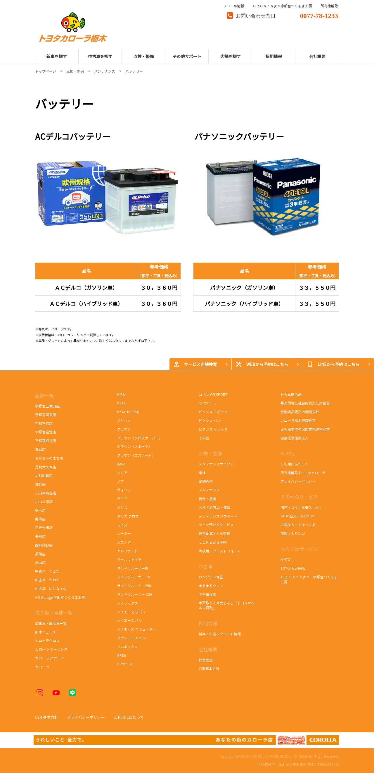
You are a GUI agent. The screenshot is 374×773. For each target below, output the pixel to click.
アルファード (127, 550)
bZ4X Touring (131, 411)
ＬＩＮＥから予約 (213, 542)
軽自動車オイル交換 (214, 533)
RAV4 (121, 463)
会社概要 (208, 649)
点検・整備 (210, 453)
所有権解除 (329, 6)
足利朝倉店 (44, 475)
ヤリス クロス (128, 516)
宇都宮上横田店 (47, 405)
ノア (120, 481)
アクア (122, 498)
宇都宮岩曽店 (45, 431)
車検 (202, 472)
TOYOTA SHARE (292, 568)
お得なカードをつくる (298, 524)
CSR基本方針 (209, 668)
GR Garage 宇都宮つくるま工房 (60, 597)
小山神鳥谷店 (45, 492)
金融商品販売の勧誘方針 (299, 411)
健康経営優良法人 (294, 437)
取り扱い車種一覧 (53, 612)
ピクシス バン (210, 420)
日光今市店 (44, 527)
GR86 (124, 655)
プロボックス (127, 646)
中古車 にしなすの (51, 588)
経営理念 (206, 659)
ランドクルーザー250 (134, 585)
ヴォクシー (125, 489)
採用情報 (208, 623)
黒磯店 (40, 553)
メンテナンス (209, 489)
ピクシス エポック (213, 411)
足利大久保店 (45, 466)
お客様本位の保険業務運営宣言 (305, 429)
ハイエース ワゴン (131, 611)
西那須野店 (44, 544)
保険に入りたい (292, 533)
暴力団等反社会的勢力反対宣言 (305, 402)
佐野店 (40, 483)
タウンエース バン (131, 637)
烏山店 (40, 562)
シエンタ (124, 542)
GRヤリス (124, 663)
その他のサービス (299, 496)
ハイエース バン (129, 620)
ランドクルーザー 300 (134, 594)
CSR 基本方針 (46, 717)
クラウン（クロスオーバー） (139, 437)
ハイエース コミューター (136, 629)
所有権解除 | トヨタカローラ (302, 472)
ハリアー (124, 472)
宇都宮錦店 (44, 423)
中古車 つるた (47, 570)
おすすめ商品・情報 (214, 507)
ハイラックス (127, 603)
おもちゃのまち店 (49, 458)
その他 (204, 437)
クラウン (124, 429)
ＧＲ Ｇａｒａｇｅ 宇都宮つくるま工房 (308, 579)
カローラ (42, 666)
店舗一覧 (45, 395)
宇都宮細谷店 (46, 440)
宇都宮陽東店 (45, 414)
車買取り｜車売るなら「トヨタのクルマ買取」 (227, 605)
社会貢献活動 (291, 394)
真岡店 (40, 449)
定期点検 (206, 481)
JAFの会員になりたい (297, 515)
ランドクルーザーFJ (132, 568)
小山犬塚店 (44, 501)
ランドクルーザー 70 (133, 576)
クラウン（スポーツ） (134, 446)
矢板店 (40, 536)
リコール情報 (233, 6)
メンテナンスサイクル (216, 463)
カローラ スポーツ (50, 657)
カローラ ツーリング (51, 649)
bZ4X (121, 402)
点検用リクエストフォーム (220, 550)
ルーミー (124, 533)
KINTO (285, 559)
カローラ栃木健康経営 (298, 420)
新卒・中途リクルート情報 (220, 633)
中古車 (206, 566)
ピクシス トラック (213, 429)
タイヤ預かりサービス (216, 524)
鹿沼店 (40, 518)
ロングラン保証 (211, 576)
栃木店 (40, 510)
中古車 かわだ (47, 579)
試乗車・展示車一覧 (51, 623)
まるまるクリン (211, 585)
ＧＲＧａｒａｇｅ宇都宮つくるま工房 (282, 6)
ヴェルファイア (129, 559)
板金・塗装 (207, 498)
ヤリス (122, 507)
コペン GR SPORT (213, 394)
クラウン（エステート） (136, 455)
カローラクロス (47, 640)
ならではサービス (299, 548)
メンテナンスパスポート (218, 516)
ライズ (122, 524)
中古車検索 (207, 594)
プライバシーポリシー (298, 481)
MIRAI (121, 394)
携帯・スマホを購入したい (301, 507)
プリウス (124, 420)
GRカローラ (208, 402)
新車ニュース (45, 631)
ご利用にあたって (294, 463)
